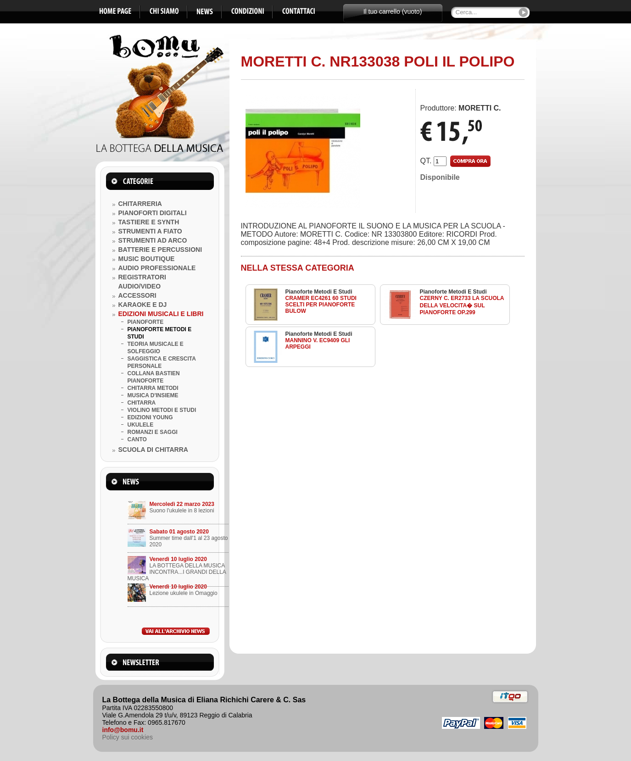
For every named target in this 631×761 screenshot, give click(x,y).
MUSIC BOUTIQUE (146, 258)
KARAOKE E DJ (142, 304)
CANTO (137, 439)
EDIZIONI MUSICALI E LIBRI (161, 313)
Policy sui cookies (127, 737)
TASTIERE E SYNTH (148, 222)
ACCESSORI (137, 295)
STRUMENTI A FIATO (150, 231)
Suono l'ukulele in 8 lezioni (182, 510)
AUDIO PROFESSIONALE (157, 268)
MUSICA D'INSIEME (153, 395)
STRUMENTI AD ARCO (152, 240)
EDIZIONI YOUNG (150, 417)
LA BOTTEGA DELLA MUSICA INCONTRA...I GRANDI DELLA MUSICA (177, 572)
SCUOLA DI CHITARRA (153, 449)
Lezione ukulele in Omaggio (184, 593)
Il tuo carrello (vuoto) (392, 11)
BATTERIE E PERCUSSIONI (160, 249)
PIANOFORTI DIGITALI (152, 213)
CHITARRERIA (140, 203)
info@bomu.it (123, 729)
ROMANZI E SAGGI (153, 432)
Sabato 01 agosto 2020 (179, 531)
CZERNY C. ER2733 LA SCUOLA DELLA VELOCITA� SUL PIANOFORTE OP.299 (462, 305)
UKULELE (141, 425)
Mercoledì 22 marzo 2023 (182, 504)
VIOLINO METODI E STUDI (162, 410)
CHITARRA (142, 403)
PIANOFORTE (146, 322)
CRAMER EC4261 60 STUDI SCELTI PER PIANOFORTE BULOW (321, 304)
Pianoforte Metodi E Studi (318, 292)
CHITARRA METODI (153, 388)
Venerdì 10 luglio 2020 (178, 559)
